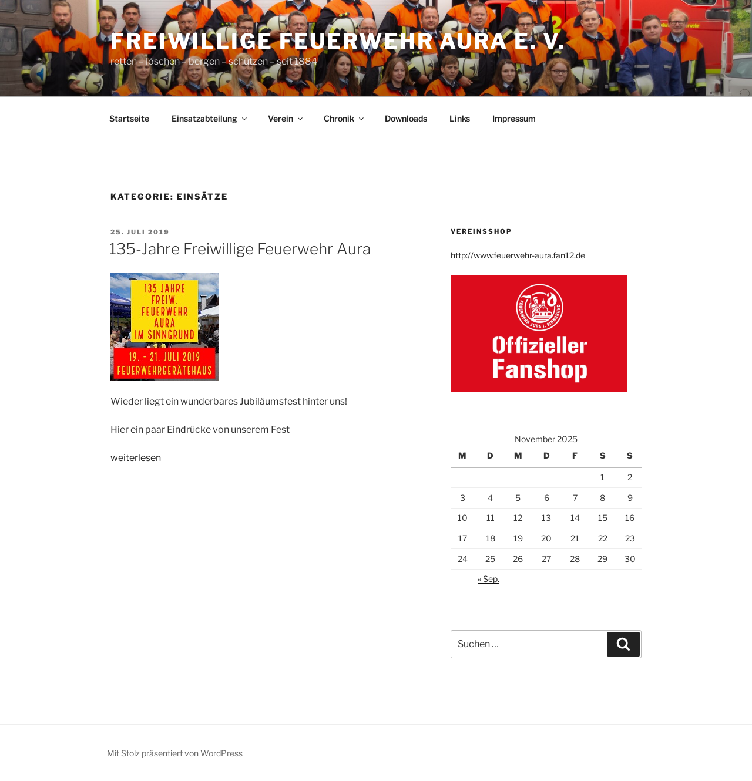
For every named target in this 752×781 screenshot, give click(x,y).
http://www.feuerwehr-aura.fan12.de (518, 255)
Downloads (406, 118)
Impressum (514, 118)
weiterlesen (135, 457)
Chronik (344, 118)
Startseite (129, 118)
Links (459, 118)
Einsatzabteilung (210, 118)
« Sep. (488, 579)
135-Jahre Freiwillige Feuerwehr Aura (240, 249)
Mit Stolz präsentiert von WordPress (175, 753)
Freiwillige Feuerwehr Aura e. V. (338, 41)
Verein (286, 118)
